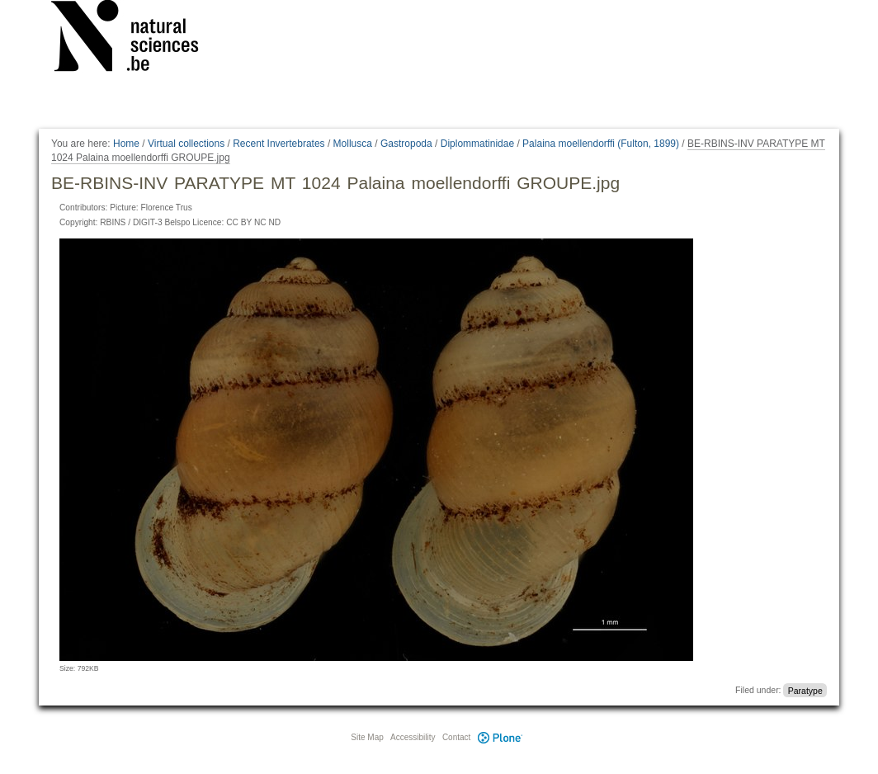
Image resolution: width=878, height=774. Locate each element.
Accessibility (412, 737)
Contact (456, 737)
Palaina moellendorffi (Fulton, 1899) (600, 143)
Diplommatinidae (477, 143)
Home (126, 143)
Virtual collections (186, 143)
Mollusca (352, 143)
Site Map (367, 737)
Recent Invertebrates (278, 143)
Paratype (805, 690)
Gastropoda (406, 143)
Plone (500, 737)
